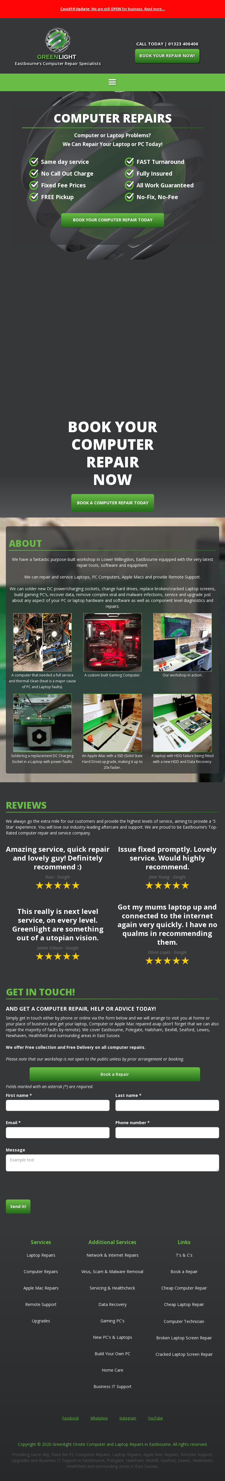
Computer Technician (184, 1321)
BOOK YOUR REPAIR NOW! (167, 55)
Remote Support (41, 1304)
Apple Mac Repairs (41, 1288)
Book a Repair (114, 1074)
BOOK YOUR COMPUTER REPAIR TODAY (112, 220)
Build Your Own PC (112, 1353)
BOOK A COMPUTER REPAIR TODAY (114, 502)
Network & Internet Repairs (112, 1255)
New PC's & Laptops (112, 1337)
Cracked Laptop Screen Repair (184, 1354)
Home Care (112, 1370)
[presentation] (50, 1185)
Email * (13, 1122)
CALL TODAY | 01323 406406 (167, 44)
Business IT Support (112, 1386)
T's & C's (184, 1255)
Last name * (128, 1095)
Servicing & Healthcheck (112, 1288)
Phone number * (132, 1122)
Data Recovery (112, 1304)
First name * (19, 1095)
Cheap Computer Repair (184, 1288)
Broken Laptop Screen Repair (184, 1338)
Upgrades (41, 1321)
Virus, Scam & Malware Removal (112, 1271)
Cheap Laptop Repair (184, 1304)
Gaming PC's (112, 1321)
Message (15, 1150)
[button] (112, 82)
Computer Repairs (41, 1271)
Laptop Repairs (41, 1255)
